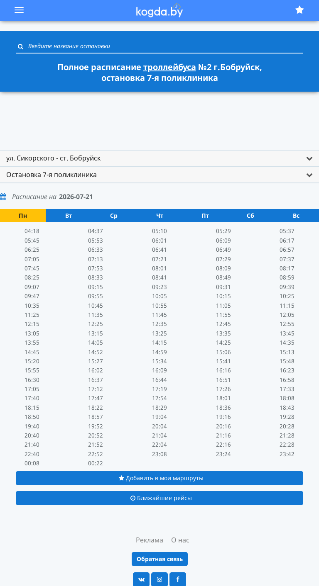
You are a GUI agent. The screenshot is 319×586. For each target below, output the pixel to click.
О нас (180, 540)
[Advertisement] (159, 117)
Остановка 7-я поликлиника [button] (51, 174)
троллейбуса (169, 67)
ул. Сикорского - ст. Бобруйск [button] (53, 158)
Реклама (149, 540)
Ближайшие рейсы (161, 498)
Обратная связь (160, 559)
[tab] (159, 158)
